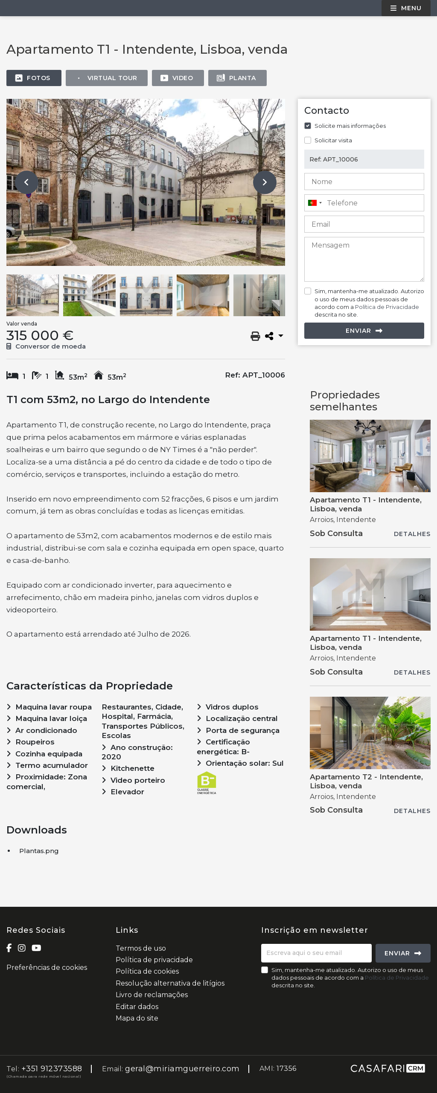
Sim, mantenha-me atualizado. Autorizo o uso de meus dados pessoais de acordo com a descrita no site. (369, 303)
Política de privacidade (154, 960)
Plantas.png (39, 851)
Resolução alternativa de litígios (170, 983)
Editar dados (137, 1007)
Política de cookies (147, 971)
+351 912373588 (51, 1068)
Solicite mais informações (350, 125)
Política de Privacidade (387, 306)
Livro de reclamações (152, 995)
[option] (145, 182)
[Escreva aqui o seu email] (316, 953)
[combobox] (364, 203)
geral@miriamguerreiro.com (182, 1068)
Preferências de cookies (46, 967)
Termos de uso (141, 948)
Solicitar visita (333, 140)
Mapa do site (137, 1018)
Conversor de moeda (46, 346)
